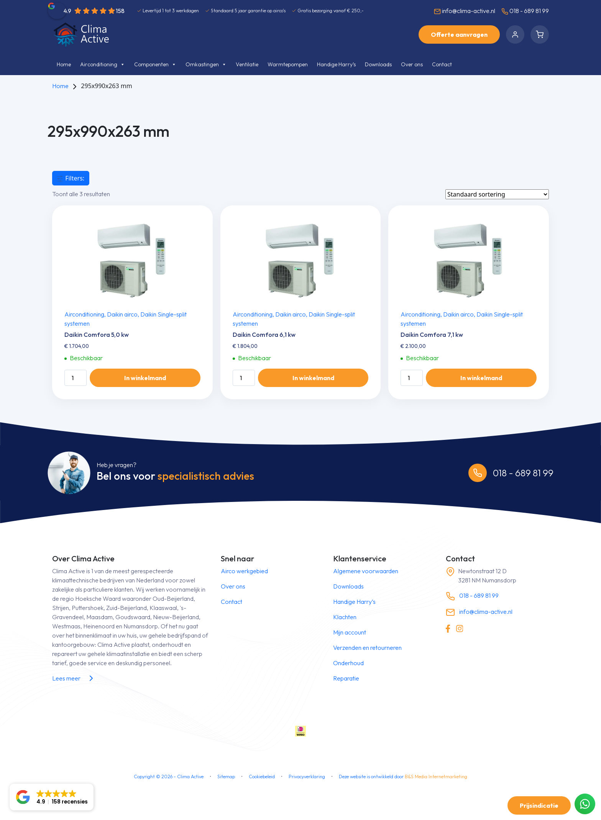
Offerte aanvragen (459, 34)
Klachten (344, 617)
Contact (442, 64)
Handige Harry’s (336, 64)
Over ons (412, 64)
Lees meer (74, 678)
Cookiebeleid (262, 776)
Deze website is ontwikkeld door (403, 776)
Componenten (155, 64)
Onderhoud (348, 663)
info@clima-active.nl (464, 11)
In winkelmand (145, 378)
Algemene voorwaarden (365, 571)
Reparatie (346, 678)
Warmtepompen (288, 64)
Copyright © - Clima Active (169, 776)
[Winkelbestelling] (497, 194)
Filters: (70, 178)
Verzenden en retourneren (367, 647)
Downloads (378, 64)
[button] (52, 797)
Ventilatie (247, 64)
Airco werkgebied (244, 571)
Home (64, 64)
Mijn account (349, 632)
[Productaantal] (75, 378)
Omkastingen (206, 64)
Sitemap (226, 776)
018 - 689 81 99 (525, 11)
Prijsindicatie (539, 805)
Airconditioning (102, 64)
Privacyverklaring (307, 776)
